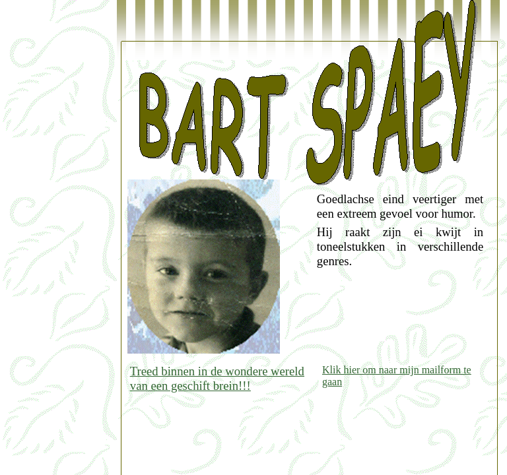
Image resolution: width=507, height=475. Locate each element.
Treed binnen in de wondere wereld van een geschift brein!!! (217, 378)
